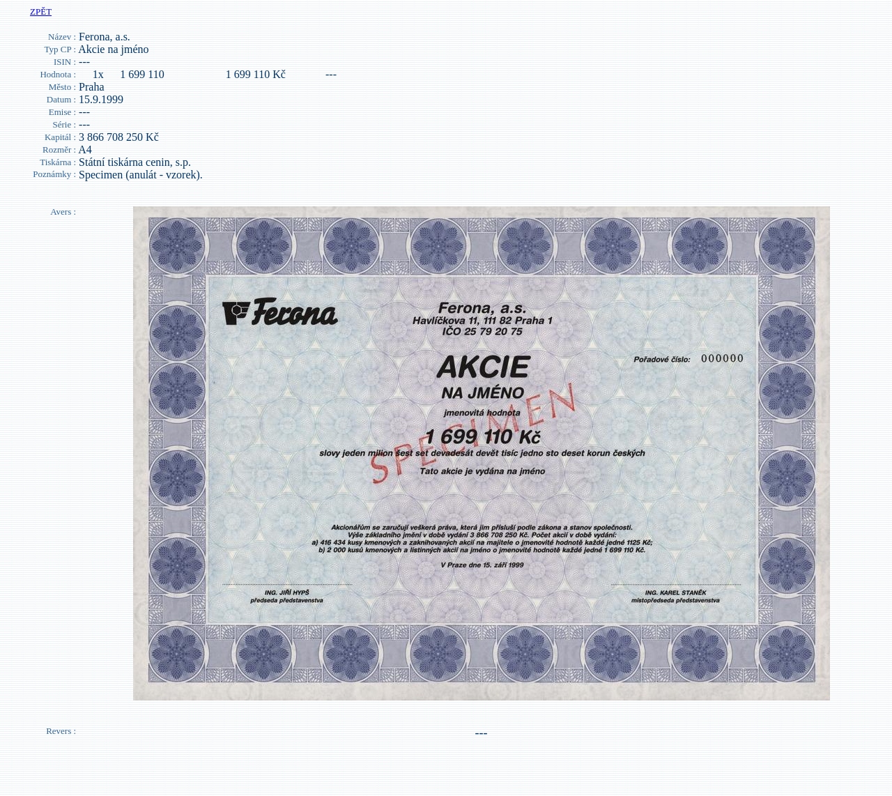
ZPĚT (41, 11)
